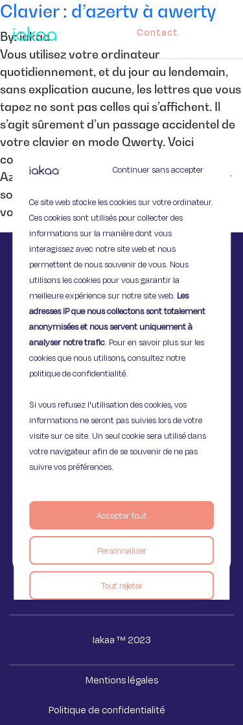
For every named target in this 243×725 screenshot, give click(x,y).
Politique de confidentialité (107, 710)
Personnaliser (121, 550)
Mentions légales (122, 680)
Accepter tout (122, 515)
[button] (231, 29)
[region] (121, 363)
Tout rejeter (122, 585)
